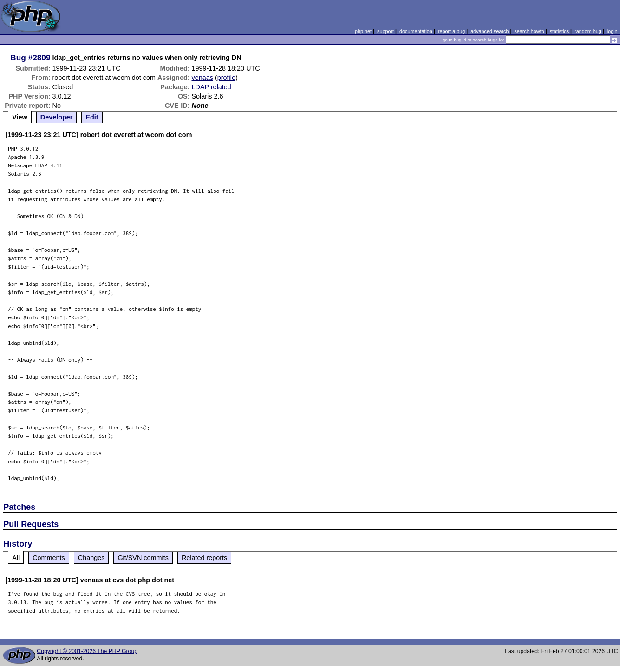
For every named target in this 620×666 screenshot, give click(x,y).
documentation (415, 31)
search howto (529, 31)
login (612, 31)
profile (226, 77)
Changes (91, 557)
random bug (587, 31)
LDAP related (211, 87)
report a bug (451, 31)
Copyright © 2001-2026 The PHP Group (87, 651)
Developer (56, 117)
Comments (49, 557)
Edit (91, 117)
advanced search (489, 31)
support (385, 31)
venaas (202, 77)
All (16, 557)
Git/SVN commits (143, 557)
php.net (363, 31)
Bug (18, 57)
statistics (559, 31)
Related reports (204, 557)
